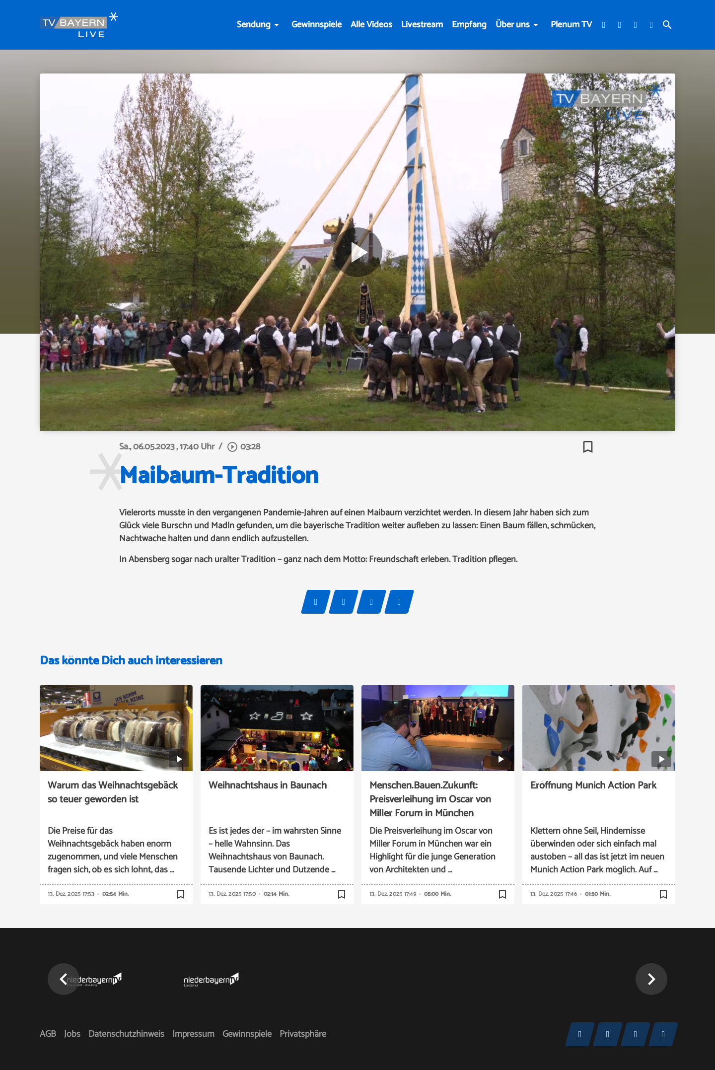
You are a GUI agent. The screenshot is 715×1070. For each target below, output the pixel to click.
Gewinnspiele (316, 24)
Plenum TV (571, 24)
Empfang (469, 24)
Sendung (254, 24)
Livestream (422, 24)
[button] (63, 979)
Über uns (513, 24)
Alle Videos (371, 24)
